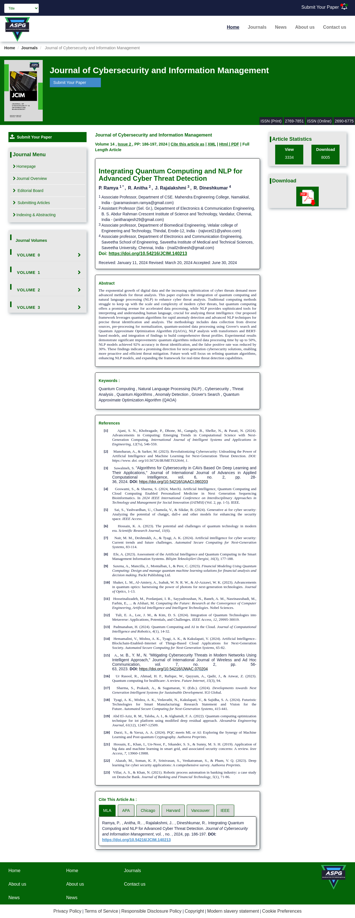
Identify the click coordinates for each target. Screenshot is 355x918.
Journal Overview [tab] (30, 178)
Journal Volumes (31, 240)
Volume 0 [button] (28, 255)
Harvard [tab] (173, 810)
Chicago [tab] (148, 810)
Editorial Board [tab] (28, 190)
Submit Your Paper (320, 7)
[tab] (47, 255)
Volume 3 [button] (28, 307)
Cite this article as (187, 144)
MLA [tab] (107, 810)
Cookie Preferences (282, 911)
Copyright (194, 911)
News (281, 27)
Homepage (24, 166)
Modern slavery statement (233, 911)
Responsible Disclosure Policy (151, 911)
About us (305, 27)
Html (224, 144)
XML (212, 144)
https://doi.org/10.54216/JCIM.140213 (148, 253)
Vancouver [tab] (200, 810)
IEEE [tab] (225, 810)
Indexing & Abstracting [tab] (34, 215)
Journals (257, 27)
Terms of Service (101, 911)
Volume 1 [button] (28, 272)
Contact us (334, 27)
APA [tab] (126, 810)
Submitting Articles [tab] (31, 202)
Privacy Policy (67, 911)
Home (233, 27)
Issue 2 (125, 144)
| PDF (234, 144)
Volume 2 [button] (28, 290)
